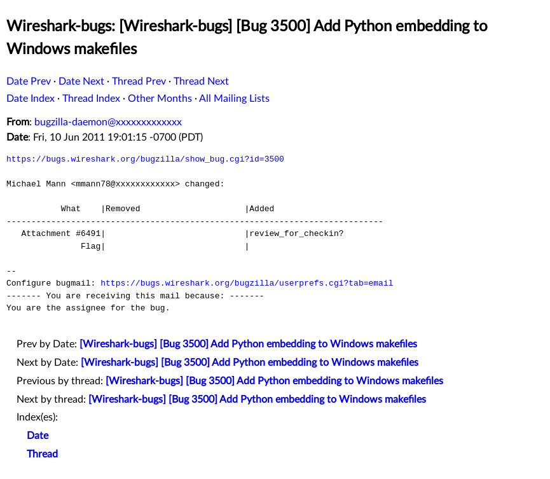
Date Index (30, 99)
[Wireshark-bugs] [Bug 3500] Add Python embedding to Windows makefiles (248, 344)
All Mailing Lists (234, 99)
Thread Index (91, 99)
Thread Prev (139, 81)
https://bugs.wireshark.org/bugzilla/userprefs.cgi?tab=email (246, 283)
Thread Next (201, 81)
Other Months (160, 99)
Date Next (81, 81)
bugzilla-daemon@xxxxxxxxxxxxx (108, 122)
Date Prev (28, 81)
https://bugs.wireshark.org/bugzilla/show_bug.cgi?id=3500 (145, 159)
